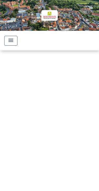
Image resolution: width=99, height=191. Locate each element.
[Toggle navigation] (10, 41)
